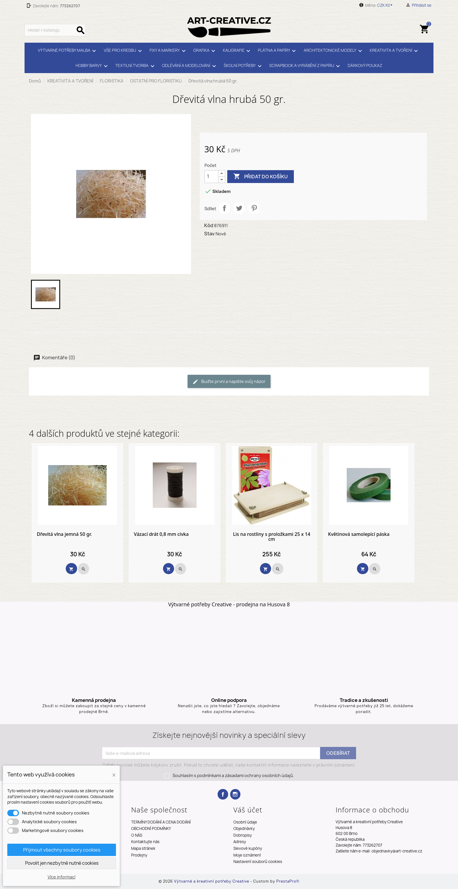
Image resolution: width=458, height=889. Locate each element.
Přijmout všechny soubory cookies (61, 850)
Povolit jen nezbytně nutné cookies (61, 863)
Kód (208, 225)
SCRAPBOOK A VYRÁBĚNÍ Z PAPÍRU (305, 66)
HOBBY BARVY (93, 66)
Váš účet (247, 809)
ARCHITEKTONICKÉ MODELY (333, 50)
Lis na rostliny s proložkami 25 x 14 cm (271, 537)
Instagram (235, 794)
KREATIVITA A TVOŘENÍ (395, 50)
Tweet (239, 208)
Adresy (239, 841)
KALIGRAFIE (237, 50)
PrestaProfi (287, 881)
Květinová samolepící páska (358, 534)
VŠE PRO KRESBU (124, 50)
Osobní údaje (245, 822)
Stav (209, 234)
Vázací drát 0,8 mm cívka (161, 534)
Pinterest (254, 208)
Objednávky (244, 828)
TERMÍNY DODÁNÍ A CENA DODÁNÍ (161, 822)
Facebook (223, 794)
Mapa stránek (143, 848)
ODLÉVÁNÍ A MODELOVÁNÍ (190, 66)
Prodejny (139, 855)
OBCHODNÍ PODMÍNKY (151, 828)
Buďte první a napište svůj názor (229, 382)
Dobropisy (242, 835)
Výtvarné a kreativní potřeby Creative (212, 881)
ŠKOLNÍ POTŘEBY (243, 66)
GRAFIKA (205, 50)
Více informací (61, 877)
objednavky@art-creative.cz (397, 851)
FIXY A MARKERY (168, 50)
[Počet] (211, 176)
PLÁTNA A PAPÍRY (278, 50)
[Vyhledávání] (55, 30)
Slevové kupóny (247, 848)
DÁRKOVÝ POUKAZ (365, 65)
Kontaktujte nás (145, 841)
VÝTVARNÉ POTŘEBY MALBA (68, 50)
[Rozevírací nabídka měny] (385, 5)
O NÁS (136, 835)
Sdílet (224, 208)
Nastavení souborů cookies (257, 861)
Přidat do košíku (260, 176)
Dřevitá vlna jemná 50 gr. (64, 534)
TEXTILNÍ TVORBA (135, 66)
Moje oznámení (247, 855)
